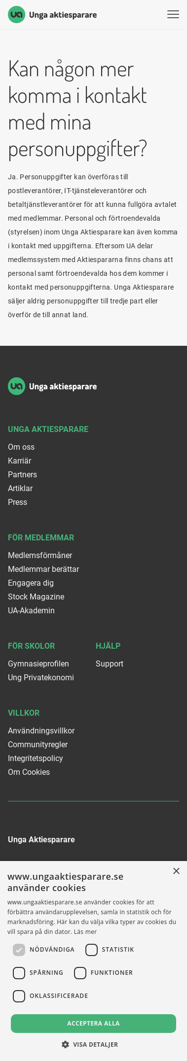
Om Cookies (29, 772)
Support (109, 663)
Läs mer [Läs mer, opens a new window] (85, 932)
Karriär (19, 460)
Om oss (21, 447)
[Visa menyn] (173, 14)
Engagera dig (31, 583)
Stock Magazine (36, 596)
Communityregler (38, 744)
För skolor (31, 646)
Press (17, 502)
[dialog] (93, 961)
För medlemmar (41, 537)
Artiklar (20, 488)
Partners (22, 474)
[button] (93, 1044)
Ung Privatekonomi (41, 677)
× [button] (176, 871)
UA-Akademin (31, 610)
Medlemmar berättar (43, 569)
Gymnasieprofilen (38, 663)
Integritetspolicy (35, 758)
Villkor (23, 713)
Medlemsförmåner (40, 555)
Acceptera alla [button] (93, 1023)
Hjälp (108, 646)
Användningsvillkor (41, 730)
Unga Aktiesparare (48, 429)
